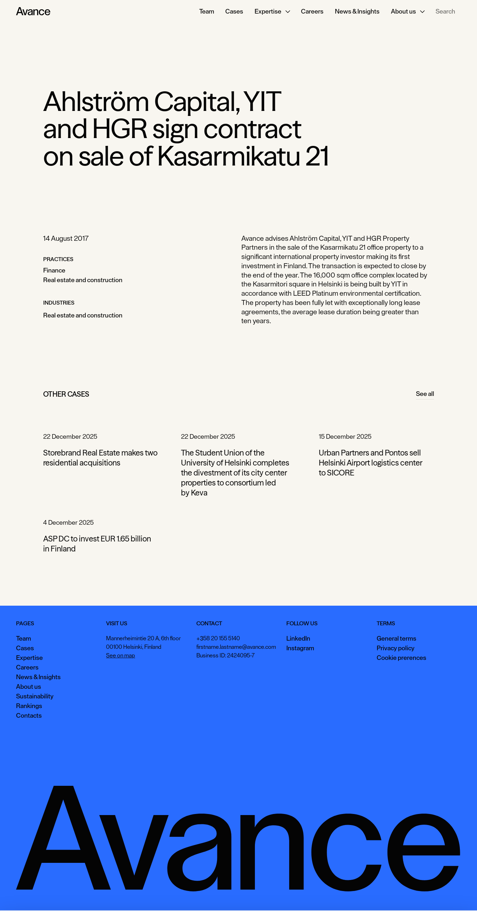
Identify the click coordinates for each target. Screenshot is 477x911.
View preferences (395, 894)
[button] (272, 11)
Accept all (350, 894)
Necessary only (446, 894)
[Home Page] (33, 11)
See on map (120, 655)
